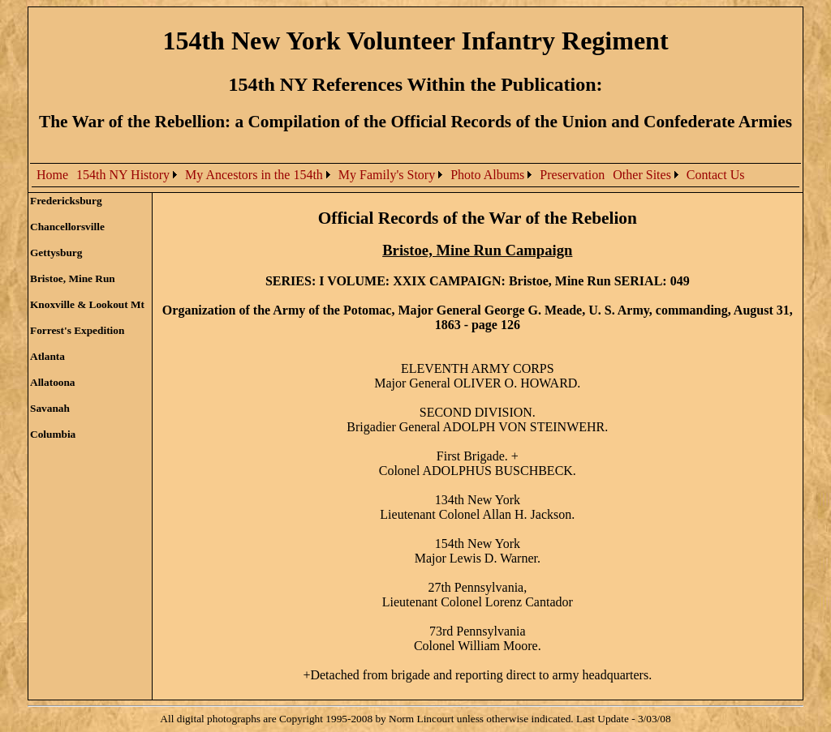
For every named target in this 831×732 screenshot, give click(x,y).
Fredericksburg (66, 201)
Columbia (52, 434)
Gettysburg (56, 252)
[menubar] (390, 175)
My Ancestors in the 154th (254, 175)
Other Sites (642, 175)
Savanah (50, 408)
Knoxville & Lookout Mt (87, 304)
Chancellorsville (67, 226)
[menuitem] (52, 175)
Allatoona (52, 382)
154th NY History (123, 175)
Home (52, 175)
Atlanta (47, 356)
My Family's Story (386, 175)
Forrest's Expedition (77, 330)
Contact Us (716, 175)
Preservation (572, 175)
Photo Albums (487, 175)
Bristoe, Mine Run (72, 278)
